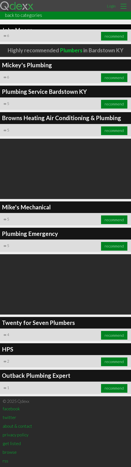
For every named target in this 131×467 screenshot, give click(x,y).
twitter (9, 417)
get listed (12, 443)
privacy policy (16, 434)
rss (5, 460)
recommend (114, 36)
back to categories (23, 15)
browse (10, 452)
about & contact (17, 426)
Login (111, 6)
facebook (11, 408)
